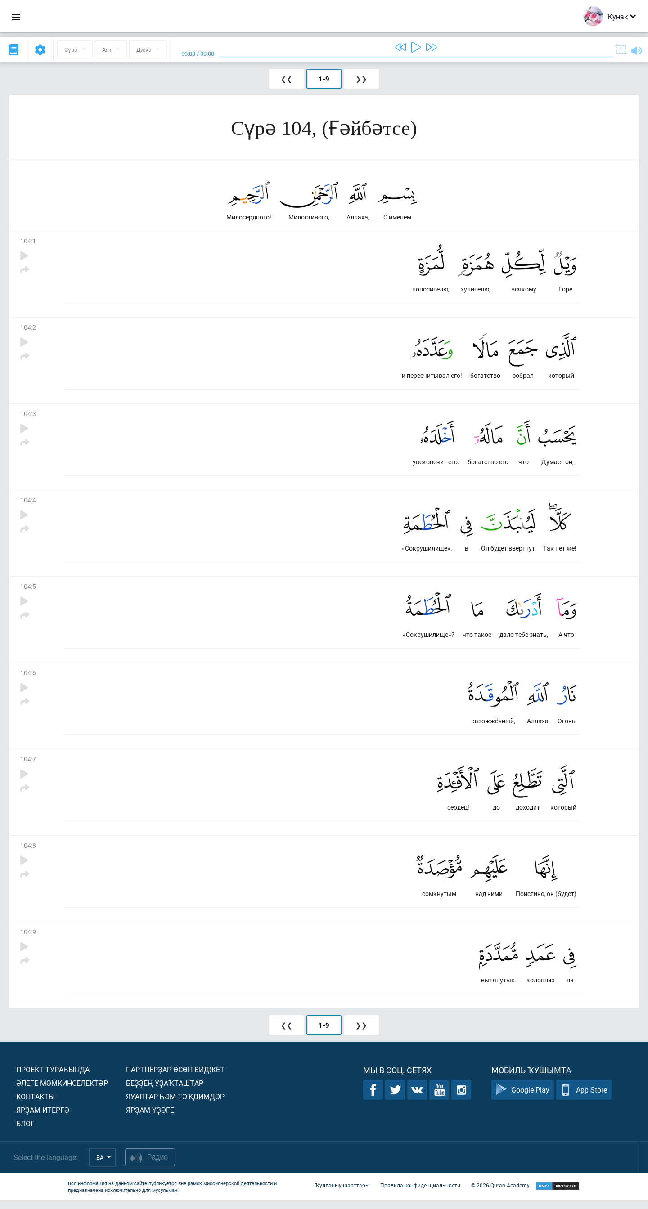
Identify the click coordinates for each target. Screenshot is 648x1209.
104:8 (28, 852)
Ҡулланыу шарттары (342, 1194)
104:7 (28, 765)
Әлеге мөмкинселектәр (62, 1092)
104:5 (28, 591)
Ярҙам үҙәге (150, 1119)
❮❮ (286, 78)
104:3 (28, 416)
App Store (584, 1099)
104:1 (28, 241)
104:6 (28, 678)
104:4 (28, 503)
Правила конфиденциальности (420, 1194)
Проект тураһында (53, 1078)
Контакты (35, 1105)
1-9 (324, 78)
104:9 (28, 940)
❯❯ (361, 78)
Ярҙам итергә (42, 1119)
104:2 (28, 329)
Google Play (522, 1099)
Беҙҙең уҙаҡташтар (164, 1092)
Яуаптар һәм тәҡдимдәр (175, 1105)
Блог (25, 1132)
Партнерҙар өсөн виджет (175, 1078)
